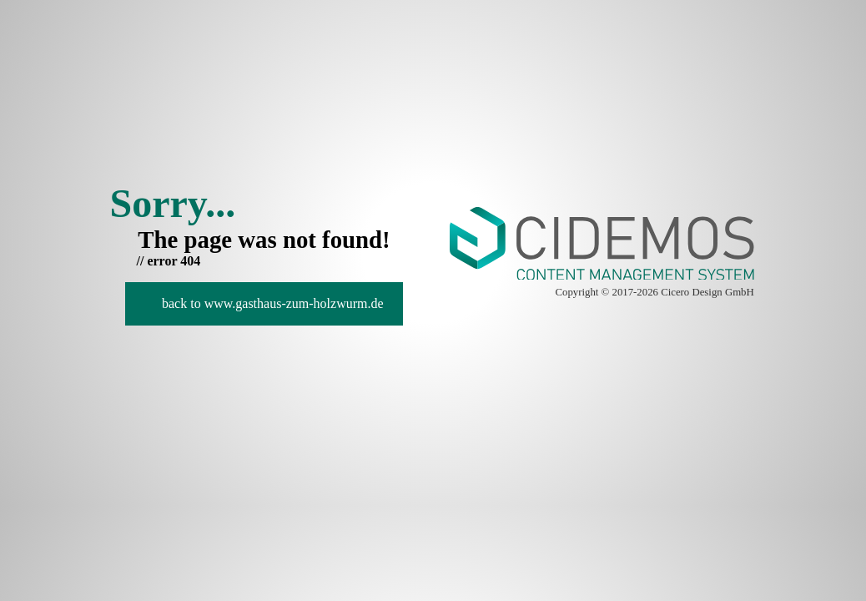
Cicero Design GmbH (707, 292)
